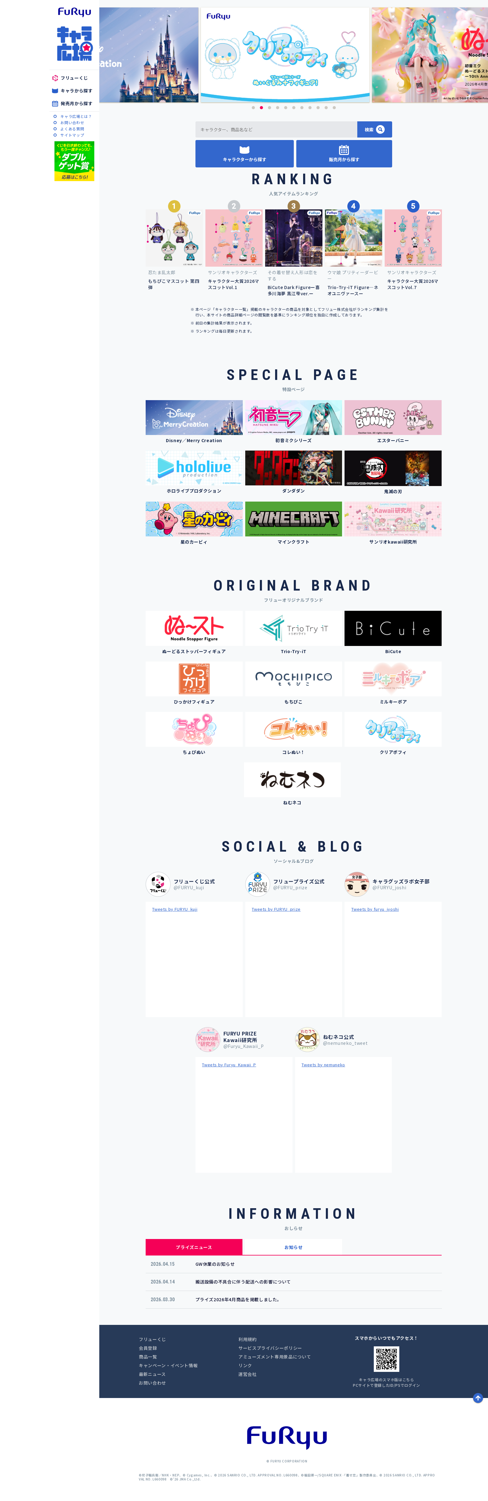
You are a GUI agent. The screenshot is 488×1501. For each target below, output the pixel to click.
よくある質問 (72, 128)
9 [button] (318, 107)
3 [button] (269, 107)
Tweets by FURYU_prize (276, 909)
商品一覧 (148, 1357)
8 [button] (310, 107)
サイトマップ (72, 135)
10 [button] (326, 107)
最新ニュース (152, 1374)
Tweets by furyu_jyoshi (375, 909)
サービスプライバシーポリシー (270, 1348)
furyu (74, 12)
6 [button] (293, 107)
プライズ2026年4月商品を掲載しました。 (238, 1299)
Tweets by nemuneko (323, 1065)
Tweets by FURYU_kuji (174, 909)
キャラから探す (77, 90)
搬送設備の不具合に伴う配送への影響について (243, 1282)
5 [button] (285, 107)
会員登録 (148, 1348)
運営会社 (247, 1374)
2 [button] (261, 107)
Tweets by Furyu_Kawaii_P (229, 1065)
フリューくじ (74, 78)
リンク (245, 1365)
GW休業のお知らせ (215, 1264)
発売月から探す (77, 103)
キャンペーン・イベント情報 (168, 1365)
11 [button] (334, 107)
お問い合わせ (72, 122)
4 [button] (277, 107)
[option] (293, 54)
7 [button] (301, 107)
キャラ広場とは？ (76, 116)
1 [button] (253, 107)
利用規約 (247, 1339)
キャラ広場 (74, 43)
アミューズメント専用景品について (274, 1357)
